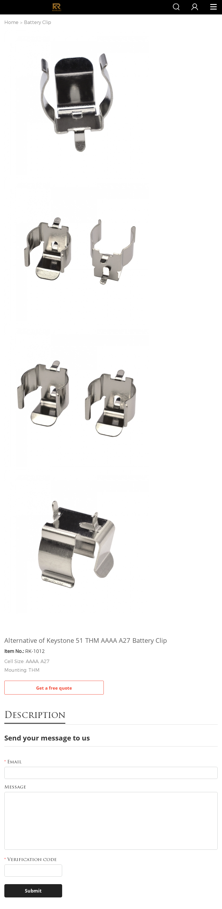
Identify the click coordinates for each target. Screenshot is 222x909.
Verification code (30, 860)
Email (13, 762)
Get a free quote (54, 688)
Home (11, 22)
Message (15, 787)
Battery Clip (37, 22)
